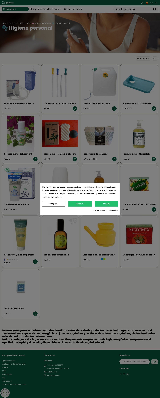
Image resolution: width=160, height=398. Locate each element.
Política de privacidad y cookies (106, 210)
